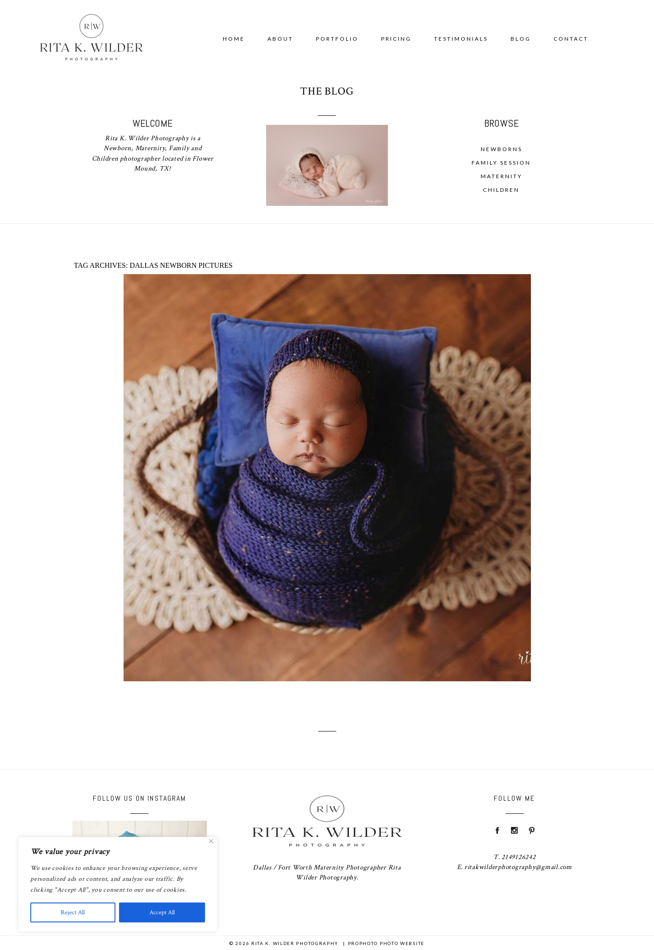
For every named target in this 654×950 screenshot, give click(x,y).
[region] (117, 884)
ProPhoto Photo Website (386, 943)
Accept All (162, 912)
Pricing (396, 38)
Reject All (73, 912)
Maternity (501, 176)
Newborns (501, 149)
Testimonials (461, 38)
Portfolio (337, 38)
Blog (521, 38)
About (280, 38)
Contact (571, 38)
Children (501, 189)
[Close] (211, 841)
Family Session (501, 162)
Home (234, 38)
